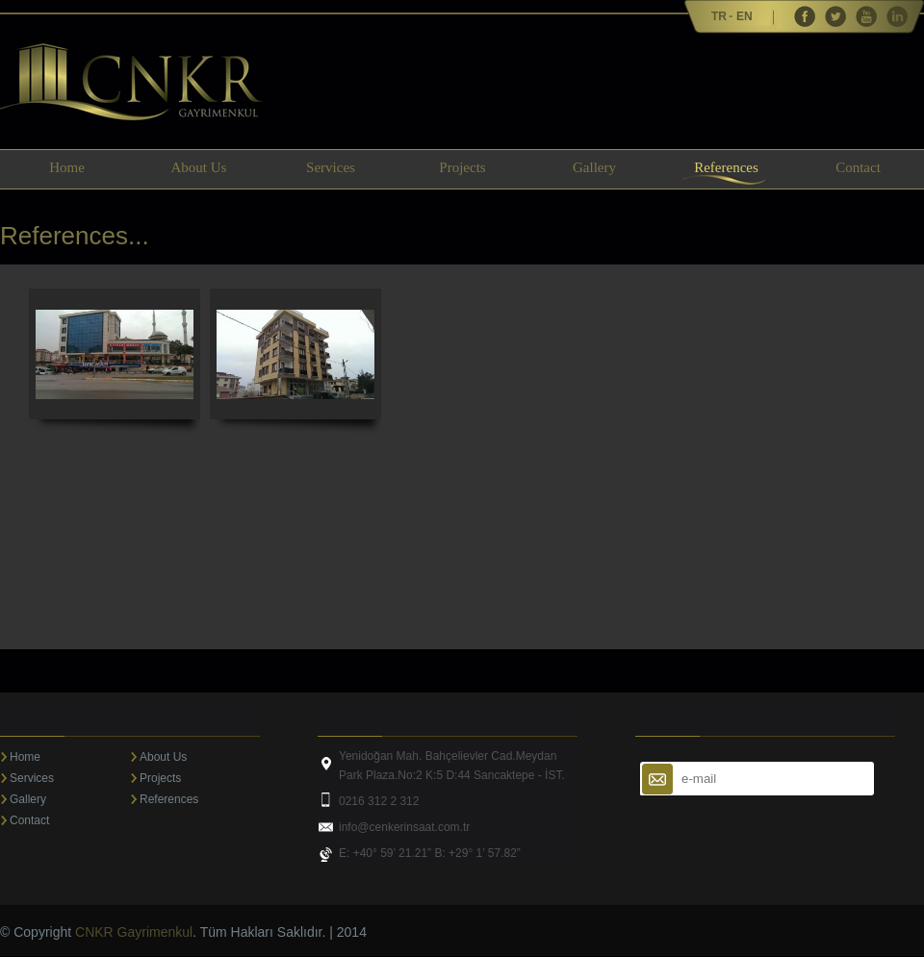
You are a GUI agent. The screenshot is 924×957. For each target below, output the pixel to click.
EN (744, 16)
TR (719, 16)
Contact (858, 167)
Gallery (594, 167)
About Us (199, 167)
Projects (462, 167)
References (726, 167)
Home (67, 167)
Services (330, 167)
